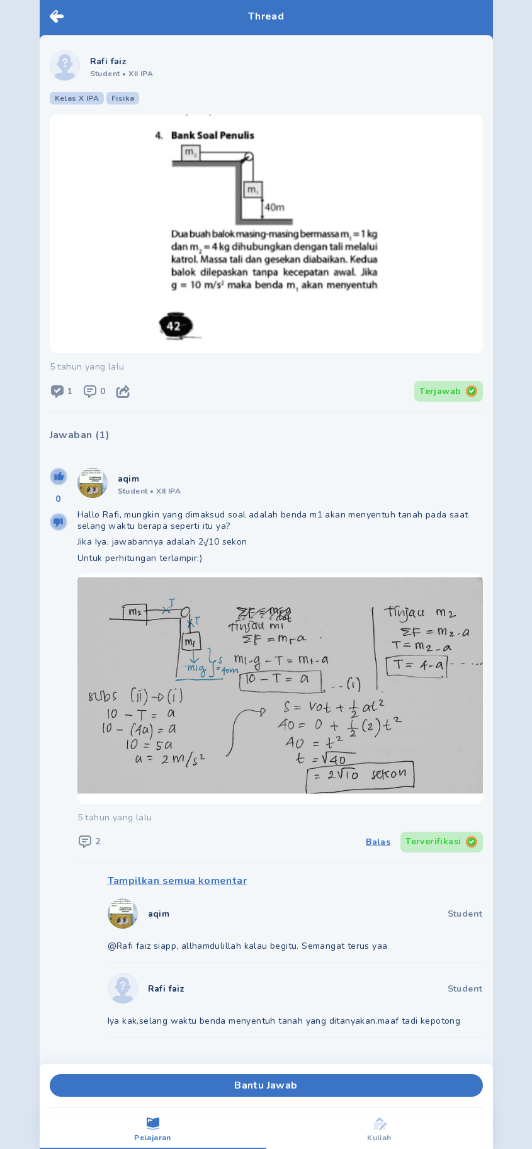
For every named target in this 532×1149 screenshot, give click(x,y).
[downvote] (58, 522)
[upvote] (58, 476)
